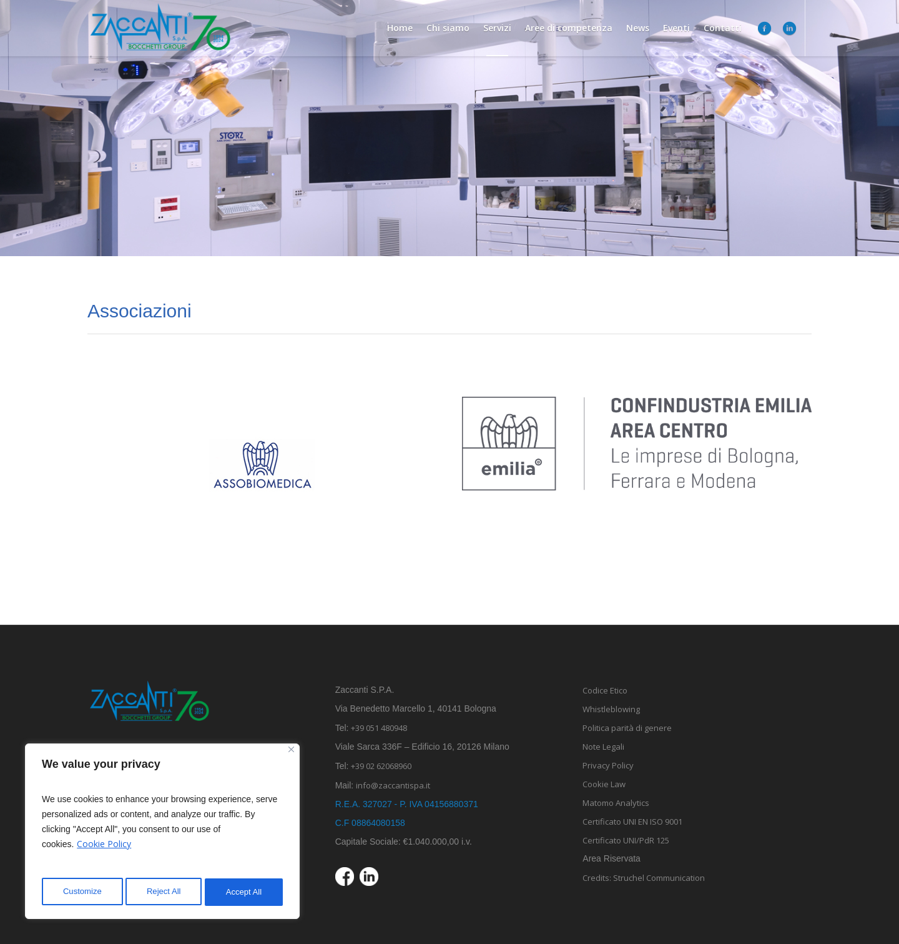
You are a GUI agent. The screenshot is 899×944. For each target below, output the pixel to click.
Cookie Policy (104, 848)
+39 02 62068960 (381, 766)
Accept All (244, 892)
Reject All (163, 892)
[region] (162, 833)
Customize (81, 892)
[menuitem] (799, 28)
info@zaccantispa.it (401, 785)
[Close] (291, 754)
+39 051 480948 (379, 727)
